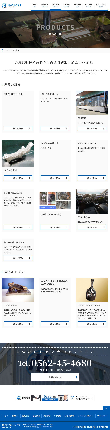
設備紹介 (15, 416)
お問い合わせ (55, 377)
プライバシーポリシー (86, 416)
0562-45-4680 (61, 362)
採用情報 (57, 416)
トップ (6, 416)
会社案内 (36, 416)
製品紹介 (25, 416)
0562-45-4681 (48, 427)
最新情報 (46, 416)
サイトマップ (101, 416)
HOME (7, 50)
